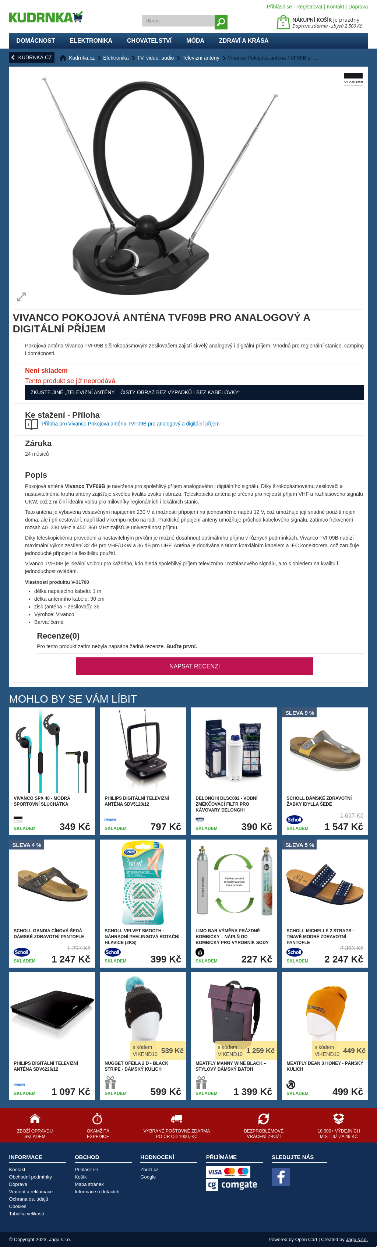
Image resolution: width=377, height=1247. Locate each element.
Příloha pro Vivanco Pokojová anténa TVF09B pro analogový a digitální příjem (131, 424)
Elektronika (91, 41)
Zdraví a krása (244, 41)
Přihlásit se (279, 7)
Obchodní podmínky (30, 1177)
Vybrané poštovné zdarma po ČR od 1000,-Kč (176, 1133)
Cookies (18, 1206)
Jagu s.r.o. (357, 1239)
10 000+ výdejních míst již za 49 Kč (339, 1133)
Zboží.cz (149, 1169)
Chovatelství (149, 41)
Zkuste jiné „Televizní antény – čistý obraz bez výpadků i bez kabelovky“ (135, 392)
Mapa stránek (89, 1184)
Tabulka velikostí (26, 1213)
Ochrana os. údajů (28, 1199)
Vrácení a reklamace (31, 1191)
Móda (195, 41)
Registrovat (309, 7)
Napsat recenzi (194, 666)
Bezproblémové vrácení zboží (263, 1133)
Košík (81, 1177)
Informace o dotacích (97, 1191)
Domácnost (36, 41)
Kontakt (335, 7)
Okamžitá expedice (98, 1133)
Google (148, 1177)
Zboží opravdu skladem (35, 1133)
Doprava (358, 7)
